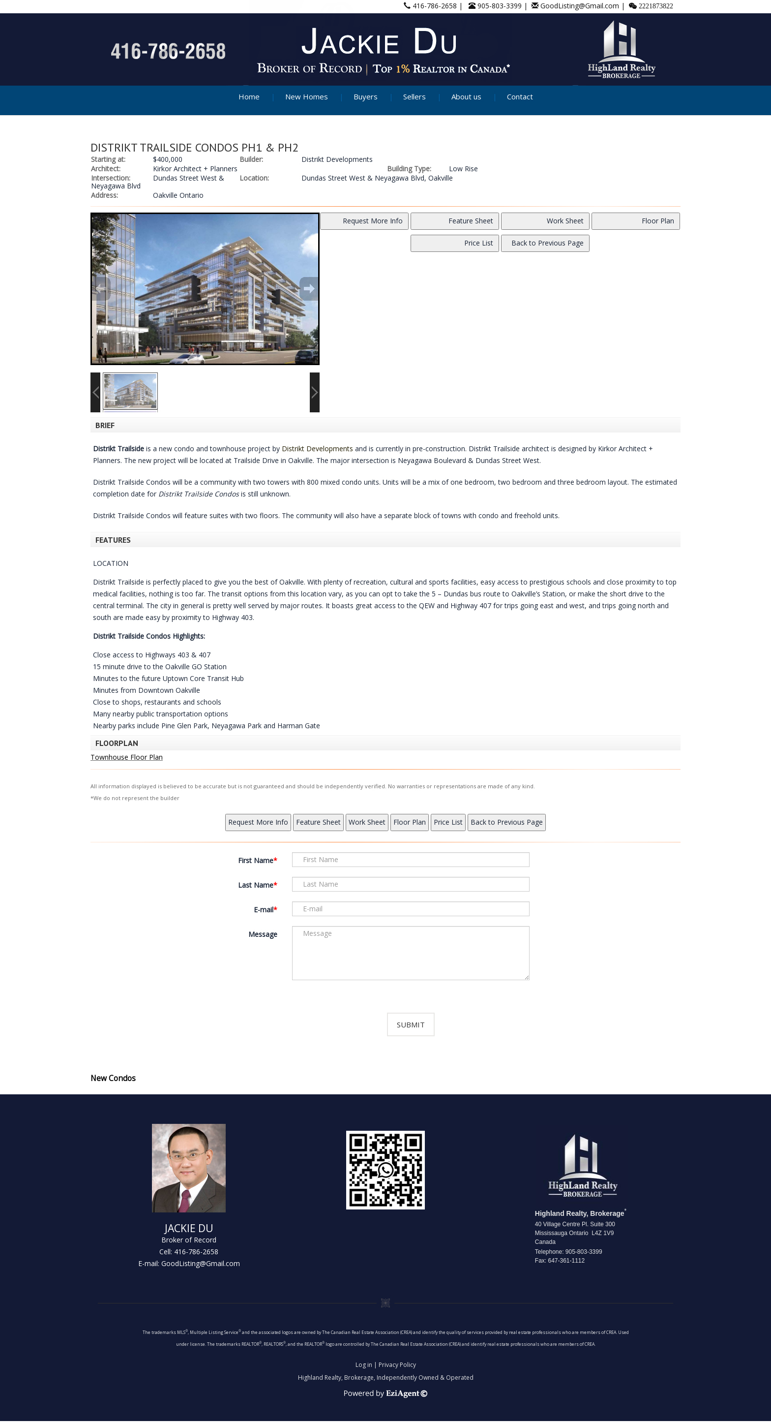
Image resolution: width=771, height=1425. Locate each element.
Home (249, 96)
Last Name (255, 885)
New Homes (306, 96)
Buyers (366, 96)
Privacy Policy (397, 1368)
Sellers (414, 96)
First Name (255, 860)
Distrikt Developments (317, 448)
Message (262, 934)
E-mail (263, 909)
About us (466, 96)
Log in (364, 1368)
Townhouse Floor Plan (126, 757)
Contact (520, 96)
